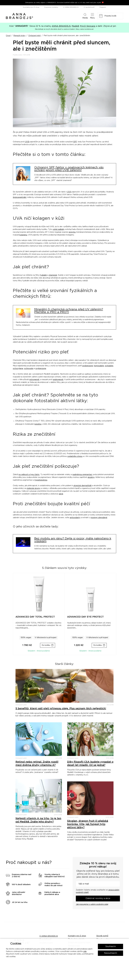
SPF (75, 142)
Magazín (103, 7)
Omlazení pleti (34, 36)
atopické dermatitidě (82, 486)
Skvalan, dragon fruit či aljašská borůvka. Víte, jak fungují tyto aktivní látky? (87, 824)
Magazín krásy (19, 36)
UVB (27, 142)
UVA (69, 192)
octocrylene (18, 368)
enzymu (72, 232)
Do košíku (46, 645)
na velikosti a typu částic (29, 474)
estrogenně (34, 379)
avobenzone (87, 366)
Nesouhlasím (110, 953)
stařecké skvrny (33, 488)
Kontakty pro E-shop (31, 7)
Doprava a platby (51, 7)
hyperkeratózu (41, 480)
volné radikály (58, 229)
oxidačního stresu (74, 456)
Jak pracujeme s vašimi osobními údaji (92, 904)
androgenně (58, 379)
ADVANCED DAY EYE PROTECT (85, 617)
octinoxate (28, 368)
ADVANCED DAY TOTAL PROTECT (35, 617)
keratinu (38, 424)
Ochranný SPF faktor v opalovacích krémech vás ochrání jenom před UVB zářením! (69, 169)
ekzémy (91, 477)
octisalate (109, 366)
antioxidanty (75, 518)
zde (85, 951)
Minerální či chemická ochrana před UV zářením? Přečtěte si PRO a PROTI (68, 311)
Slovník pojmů (102, 936)
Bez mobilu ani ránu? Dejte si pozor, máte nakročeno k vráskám (72, 540)
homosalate (99, 366)
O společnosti (89, 7)
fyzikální (43, 275)
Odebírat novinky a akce (98, 898)
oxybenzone (40, 368)
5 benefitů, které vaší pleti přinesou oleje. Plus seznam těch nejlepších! (60, 708)
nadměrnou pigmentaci (82, 474)
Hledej (85, 16)
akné (61, 494)
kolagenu (23, 235)
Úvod (8, 36)
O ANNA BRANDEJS (71, 7)
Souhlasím (110, 946)
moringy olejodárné (99, 518)
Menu (92, 16)
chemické (53, 275)
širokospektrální (19, 197)
